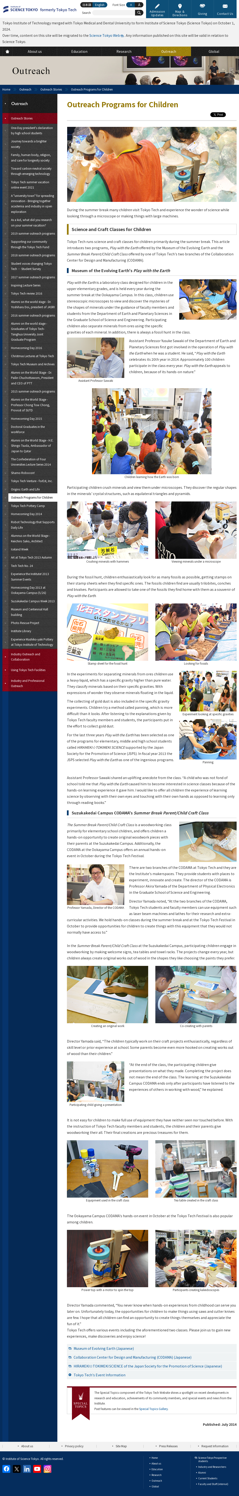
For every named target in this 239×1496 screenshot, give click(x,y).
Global (155, 1486)
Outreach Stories (51, 89)
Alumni (202, 1472)
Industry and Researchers (212, 1467)
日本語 (86, 5)
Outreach (25, 89)
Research (157, 1475)
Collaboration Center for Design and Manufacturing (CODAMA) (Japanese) (132, 1357)
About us (27, 1446)
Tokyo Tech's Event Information (99, 1374)
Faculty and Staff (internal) (213, 1484)
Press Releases (168, 1446)
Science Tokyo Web (104, 35)
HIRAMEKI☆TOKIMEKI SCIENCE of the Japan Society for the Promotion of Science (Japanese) (148, 1366)
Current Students (207, 1478)
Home (6, 89)
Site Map (121, 1446)
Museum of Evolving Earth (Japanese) (104, 1348)
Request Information (214, 1446)
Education (157, 1469)
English (99, 5)
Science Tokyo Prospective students (212, 1459)
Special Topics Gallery (153, 1409)
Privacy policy (74, 1446)
